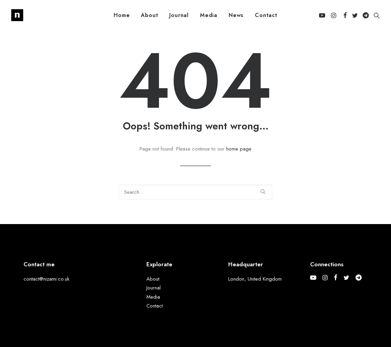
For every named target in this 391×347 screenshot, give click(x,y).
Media (208, 15)
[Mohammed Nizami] (17, 15)
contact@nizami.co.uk (46, 279)
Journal (179, 15)
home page (238, 149)
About (149, 15)
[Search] (195, 192)
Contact (266, 15)
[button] (323, 15)
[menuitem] (121, 15)
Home (122, 15)
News (236, 15)
